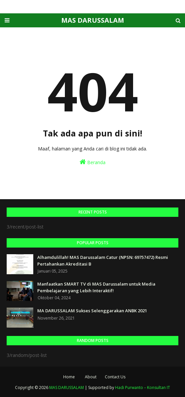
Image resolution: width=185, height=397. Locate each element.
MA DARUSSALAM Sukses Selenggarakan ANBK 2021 (92, 311)
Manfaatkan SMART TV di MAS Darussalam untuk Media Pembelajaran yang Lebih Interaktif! (96, 287)
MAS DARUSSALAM (92, 20)
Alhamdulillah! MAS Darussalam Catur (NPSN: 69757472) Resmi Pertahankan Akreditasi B (102, 260)
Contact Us (115, 377)
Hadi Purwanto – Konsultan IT (142, 387)
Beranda (92, 161)
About (90, 377)
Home (69, 377)
